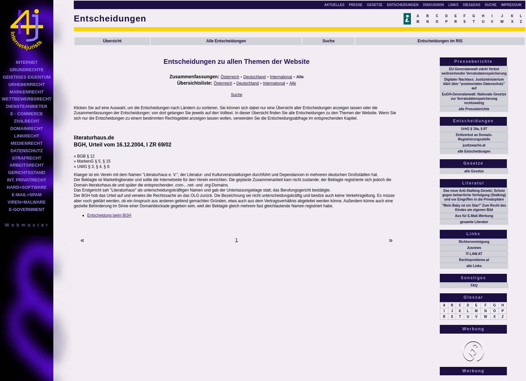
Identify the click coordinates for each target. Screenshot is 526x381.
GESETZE (375, 5)
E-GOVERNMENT (26, 209)
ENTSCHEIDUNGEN (403, 5)
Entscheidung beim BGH (109, 215)
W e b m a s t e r (26, 224)
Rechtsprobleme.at (474, 260)
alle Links (474, 266)
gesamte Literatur (474, 222)
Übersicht (112, 41)
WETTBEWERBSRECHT (26, 98)
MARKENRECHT (27, 91)
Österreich (230, 77)
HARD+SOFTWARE (27, 187)
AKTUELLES (334, 5)
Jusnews (474, 248)
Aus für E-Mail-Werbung (474, 216)
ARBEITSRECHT (27, 165)
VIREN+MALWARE (27, 202)
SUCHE (490, 5)
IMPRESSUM (511, 5)
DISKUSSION (433, 5)
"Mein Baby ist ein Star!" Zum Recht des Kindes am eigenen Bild (474, 208)
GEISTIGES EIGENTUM (26, 77)
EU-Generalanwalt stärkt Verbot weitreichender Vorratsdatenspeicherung (474, 71)
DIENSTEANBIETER (26, 106)
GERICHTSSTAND (26, 172)
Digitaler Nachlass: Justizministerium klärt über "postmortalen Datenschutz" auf (474, 84)
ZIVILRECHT (27, 121)
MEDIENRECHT (27, 143)
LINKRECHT (26, 135)
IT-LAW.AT (474, 254)
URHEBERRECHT (26, 84)
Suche (328, 41)
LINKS (454, 5)
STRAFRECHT (26, 158)
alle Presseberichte (474, 109)
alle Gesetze (474, 171)
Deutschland (255, 77)
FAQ (474, 285)
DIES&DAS (471, 5)
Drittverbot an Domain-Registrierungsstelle (474, 137)
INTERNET (27, 62)
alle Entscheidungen (474, 151)
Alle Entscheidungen (226, 41)
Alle (300, 77)
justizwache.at (474, 145)
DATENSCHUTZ (26, 150)
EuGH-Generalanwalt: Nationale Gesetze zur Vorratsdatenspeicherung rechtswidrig (474, 98)
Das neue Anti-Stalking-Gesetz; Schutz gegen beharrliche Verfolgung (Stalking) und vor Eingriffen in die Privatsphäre (474, 195)
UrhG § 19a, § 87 (474, 129)
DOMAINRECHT (26, 128)
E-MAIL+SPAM (27, 194)
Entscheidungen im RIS (440, 41)
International (281, 77)
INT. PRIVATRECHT (26, 179)
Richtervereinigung (474, 242)
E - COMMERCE (26, 113)
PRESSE (356, 5)
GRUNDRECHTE (27, 69)
